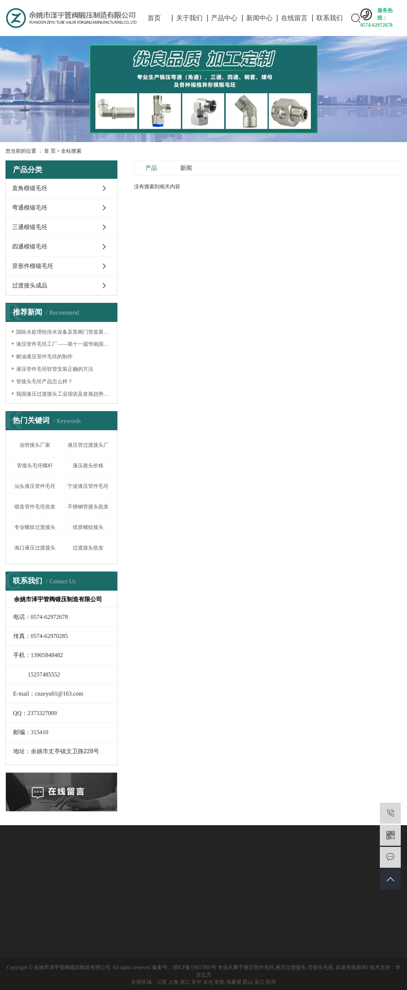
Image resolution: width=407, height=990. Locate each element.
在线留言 (294, 18)
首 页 (50, 151)
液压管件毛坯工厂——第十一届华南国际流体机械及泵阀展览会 (64, 344)
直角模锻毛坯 (29, 188)
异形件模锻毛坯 (32, 266)
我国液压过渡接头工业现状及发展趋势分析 (64, 394)
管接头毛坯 (320, 967)
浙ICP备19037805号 (194, 967)
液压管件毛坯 (258, 967)
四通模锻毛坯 (29, 246)
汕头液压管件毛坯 (34, 486)
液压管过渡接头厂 (88, 445)
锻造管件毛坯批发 (34, 506)
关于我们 (189, 18)
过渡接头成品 (29, 285)
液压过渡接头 (290, 967)
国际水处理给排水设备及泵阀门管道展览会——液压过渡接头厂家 (64, 332)
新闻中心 (259, 18)
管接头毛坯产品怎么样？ (44, 381)
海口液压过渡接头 (34, 548)
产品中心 (224, 18)
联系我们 (329, 18)
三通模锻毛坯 (29, 227)
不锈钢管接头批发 (88, 506)
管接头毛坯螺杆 (35, 465)
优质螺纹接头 (88, 527)
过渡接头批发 (88, 548)
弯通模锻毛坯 (29, 207)
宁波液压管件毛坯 (88, 486)
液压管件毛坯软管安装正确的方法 (54, 369)
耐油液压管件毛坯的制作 (44, 356)
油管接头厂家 (34, 445)
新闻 (186, 168)
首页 (154, 18)
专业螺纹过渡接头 (34, 527)
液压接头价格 (88, 465)
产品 (151, 168)
